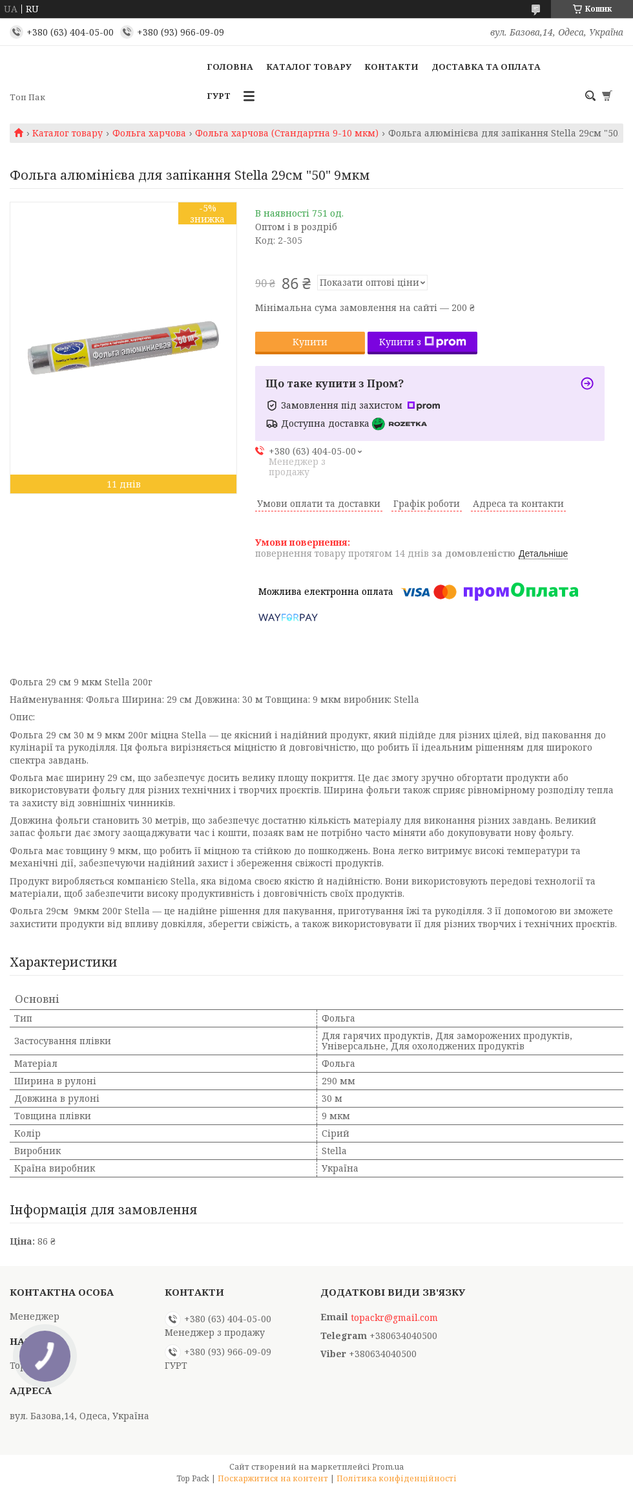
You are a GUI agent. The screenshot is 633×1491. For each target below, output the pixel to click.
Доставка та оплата (486, 66)
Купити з (422, 342)
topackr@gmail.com (394, 1318)
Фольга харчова (149, 133)
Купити (310, 342)
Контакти (391, 66)
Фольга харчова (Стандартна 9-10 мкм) (287, 133)
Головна (230, 66)
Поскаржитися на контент (273, 1478)
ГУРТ (219, 96)
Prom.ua (388, 1466)
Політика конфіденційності (397, 1478)
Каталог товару (308, 66)
